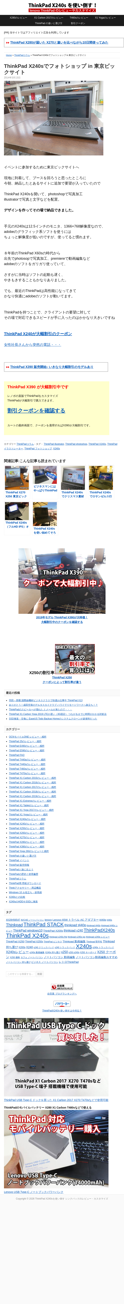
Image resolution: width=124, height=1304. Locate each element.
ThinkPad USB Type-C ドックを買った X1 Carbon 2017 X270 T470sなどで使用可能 (56, 1100)
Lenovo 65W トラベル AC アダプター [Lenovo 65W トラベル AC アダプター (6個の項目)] (75, 919)
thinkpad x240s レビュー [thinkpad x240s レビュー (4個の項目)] (98, 937)
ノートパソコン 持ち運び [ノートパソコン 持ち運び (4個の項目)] (18, 962)
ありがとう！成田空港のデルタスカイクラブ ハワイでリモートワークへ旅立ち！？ (53, 705)
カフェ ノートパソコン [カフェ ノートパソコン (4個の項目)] (32, 957)
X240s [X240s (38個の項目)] (84, 946)
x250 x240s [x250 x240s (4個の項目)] (74, 952)
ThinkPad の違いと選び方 (48, 23)
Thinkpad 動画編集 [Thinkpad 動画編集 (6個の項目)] (74, 941)
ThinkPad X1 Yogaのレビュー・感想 (28, 814)
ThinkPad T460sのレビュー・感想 (27, 768)
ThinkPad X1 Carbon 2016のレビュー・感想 (32, 782)
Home (9, 55)
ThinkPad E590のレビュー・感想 (26, 750)
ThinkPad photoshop (76, 444)
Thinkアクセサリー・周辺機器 (25, 887)
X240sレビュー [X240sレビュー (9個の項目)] (17, 952)
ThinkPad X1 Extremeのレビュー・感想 (30, 800)
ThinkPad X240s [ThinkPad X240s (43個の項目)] (27, 935)
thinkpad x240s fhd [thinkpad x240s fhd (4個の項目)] (58, 937)
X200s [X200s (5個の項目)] (21, 947)
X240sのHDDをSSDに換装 (23, 901)
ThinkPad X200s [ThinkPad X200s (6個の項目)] (53, 930)
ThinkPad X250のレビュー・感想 (26, 828)
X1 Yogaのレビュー (105, 17)
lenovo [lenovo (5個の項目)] (48, 919)
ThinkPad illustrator (54, 444)
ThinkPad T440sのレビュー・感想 (27, 764)
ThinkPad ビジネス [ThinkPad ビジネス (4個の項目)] (53, 941)
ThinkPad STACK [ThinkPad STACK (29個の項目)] (43, 924)
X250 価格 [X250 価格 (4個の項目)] (15, 957)
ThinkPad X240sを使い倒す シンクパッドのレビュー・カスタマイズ (62, 7)
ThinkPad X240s (97, 444)
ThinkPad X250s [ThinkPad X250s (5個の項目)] (34, 941)
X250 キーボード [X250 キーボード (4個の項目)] (88, 952)
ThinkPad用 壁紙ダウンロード (25, 883)
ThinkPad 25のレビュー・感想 (25, 741)
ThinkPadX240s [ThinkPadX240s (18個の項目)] (99, 930)
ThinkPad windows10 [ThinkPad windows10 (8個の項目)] (28, 930)
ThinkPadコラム (22, 55)
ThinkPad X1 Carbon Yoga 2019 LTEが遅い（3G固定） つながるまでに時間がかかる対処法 (58, 714)
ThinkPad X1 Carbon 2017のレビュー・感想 (32, 787)
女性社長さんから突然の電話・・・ (32, 345)
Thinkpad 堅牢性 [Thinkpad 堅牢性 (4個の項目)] (94, 941)
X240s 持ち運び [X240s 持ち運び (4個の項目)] (52, 952)
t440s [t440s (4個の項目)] (109, 920)
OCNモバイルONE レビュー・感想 (27, 736)
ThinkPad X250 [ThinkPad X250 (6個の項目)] (15, 941)
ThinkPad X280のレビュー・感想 (26, 842)
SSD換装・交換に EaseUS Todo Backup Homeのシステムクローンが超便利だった (53, 718)
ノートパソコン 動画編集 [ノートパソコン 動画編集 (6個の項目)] (59, 957)
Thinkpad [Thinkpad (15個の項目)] (14, 924)
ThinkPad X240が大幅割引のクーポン (38, 334)
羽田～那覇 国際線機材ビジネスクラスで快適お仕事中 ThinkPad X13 (45, 700)
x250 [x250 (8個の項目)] (64, 952)
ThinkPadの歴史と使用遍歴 (23, 874)
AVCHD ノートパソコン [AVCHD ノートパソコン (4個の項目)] (32, 920)
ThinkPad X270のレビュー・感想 (26, 837)
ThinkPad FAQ (16, 755)
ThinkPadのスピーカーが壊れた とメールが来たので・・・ (40, 709)
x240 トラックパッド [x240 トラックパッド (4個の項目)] (65, 947)
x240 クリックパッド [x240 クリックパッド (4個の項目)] (44, 947)
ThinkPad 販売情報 (19, 865)
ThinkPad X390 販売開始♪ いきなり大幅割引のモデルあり (51, 367)
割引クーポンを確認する (36, 411)
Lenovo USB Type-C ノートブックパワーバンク (33, 1192)
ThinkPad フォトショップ (38, 448)
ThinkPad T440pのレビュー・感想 (27, 759)
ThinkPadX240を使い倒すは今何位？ (62, 1010)
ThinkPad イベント (19, 860)
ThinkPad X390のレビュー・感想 (26, 846)
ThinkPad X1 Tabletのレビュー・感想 (29, 805)
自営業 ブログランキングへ (62, 993)
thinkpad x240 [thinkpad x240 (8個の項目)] (73, 930)
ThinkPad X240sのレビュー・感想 (27, 819)
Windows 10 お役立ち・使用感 (25, 892)
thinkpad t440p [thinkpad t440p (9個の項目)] (75, 925)
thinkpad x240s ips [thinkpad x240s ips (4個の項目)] (76, 937)
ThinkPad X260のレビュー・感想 (26, 833)
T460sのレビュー (79, 17)
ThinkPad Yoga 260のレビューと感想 (29, 851)
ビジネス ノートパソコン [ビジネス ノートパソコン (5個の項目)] (44, 962)
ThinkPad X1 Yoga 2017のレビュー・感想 (31, 810)
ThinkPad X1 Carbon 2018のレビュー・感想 (32, 791)
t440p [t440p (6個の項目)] (102, 919)
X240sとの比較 (17, 897)
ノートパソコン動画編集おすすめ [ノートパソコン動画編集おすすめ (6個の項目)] (96, 957)
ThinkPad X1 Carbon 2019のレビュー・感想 (32, 796)
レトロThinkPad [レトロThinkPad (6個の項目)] (69, 961)
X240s (56, 448)
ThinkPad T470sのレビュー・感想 (27, 773)
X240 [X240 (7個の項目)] (29, 947)
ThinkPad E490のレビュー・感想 (26, 746)
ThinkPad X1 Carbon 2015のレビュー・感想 (32, 778)
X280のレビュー (18, 17)
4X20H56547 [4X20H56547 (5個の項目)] (13, 919)
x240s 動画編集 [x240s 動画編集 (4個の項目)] (36, 952)
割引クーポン (78, 23)
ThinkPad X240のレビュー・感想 (26, 823)
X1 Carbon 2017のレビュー (48, 17)
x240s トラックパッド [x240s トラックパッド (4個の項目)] (103, 947)
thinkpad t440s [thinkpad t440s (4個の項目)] (94, 925)
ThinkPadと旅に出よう (21, 869)
